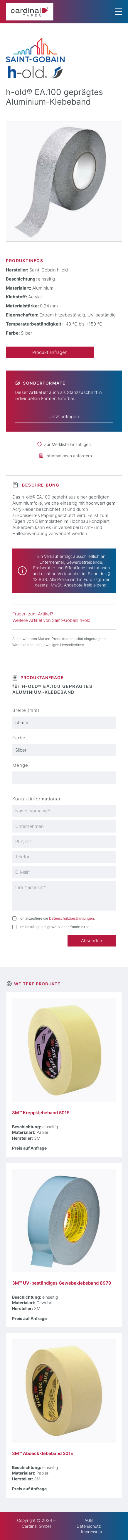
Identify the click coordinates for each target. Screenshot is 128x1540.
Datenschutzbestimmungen (71, 918)
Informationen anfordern (69, 455)
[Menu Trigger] (118, 11)
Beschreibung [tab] (40, 484)
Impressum (91, 1531)
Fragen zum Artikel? (32, 614)
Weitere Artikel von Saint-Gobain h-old (51, 620)
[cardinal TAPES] (29, 11)
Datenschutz (89, 1526)
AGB (89, 1520)
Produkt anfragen (50, 352)
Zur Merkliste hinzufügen (67, 444)
